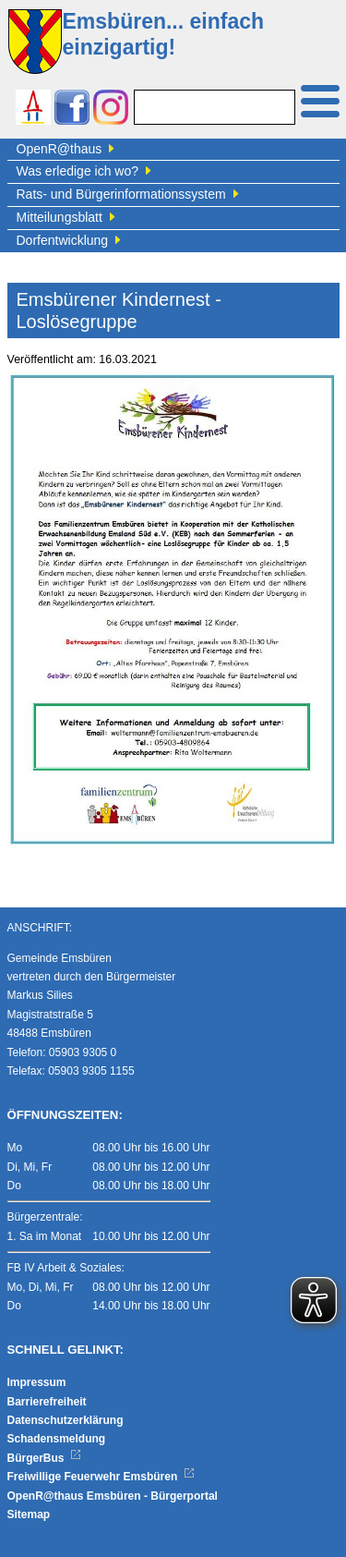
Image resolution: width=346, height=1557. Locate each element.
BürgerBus (44, 1458)
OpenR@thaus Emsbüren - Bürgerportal (112, 1496)
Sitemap (29, 1514)
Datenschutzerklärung (65, 1420)
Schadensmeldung (56, 1438)
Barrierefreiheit (47, 1401)
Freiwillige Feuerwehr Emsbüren (101, 1476)
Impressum (36, 1382)
